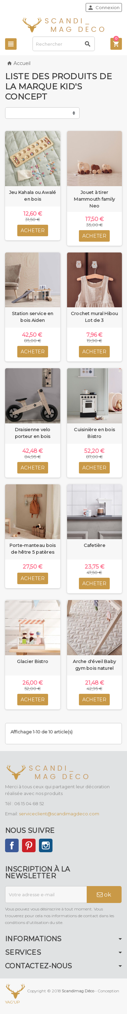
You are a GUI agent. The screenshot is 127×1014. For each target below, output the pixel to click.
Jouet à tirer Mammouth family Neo (94, 199)
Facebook (12, 845)
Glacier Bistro (32, 661)
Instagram (45, 845)
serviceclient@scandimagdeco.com (59, 813)
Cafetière (94, 545)
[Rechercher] (64, 44)
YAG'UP (12, 1002)
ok (104, 894)
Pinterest (29, 845)
